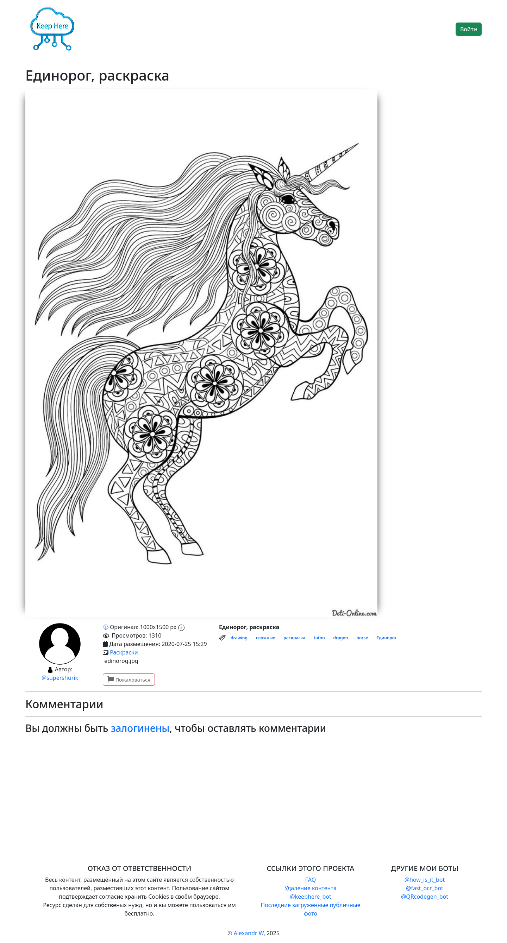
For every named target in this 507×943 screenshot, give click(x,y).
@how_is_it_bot (425, 880)
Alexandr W (249, 933)
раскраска (294, 638)
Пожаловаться (128, 679)
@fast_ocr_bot (424, 888)
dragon (340, 638)
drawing (239, 638)
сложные (265, 638)
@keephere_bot (310, 896)
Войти (468, 29)
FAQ (310, 880)
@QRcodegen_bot (424, 896)
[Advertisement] (236, 786)
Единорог (386, 638)
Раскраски (124, 652)
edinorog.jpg (120, 661)
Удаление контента (310, 888)
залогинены (140, 728)
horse (362, 638)
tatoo (319, 638)
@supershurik (60, 678)
